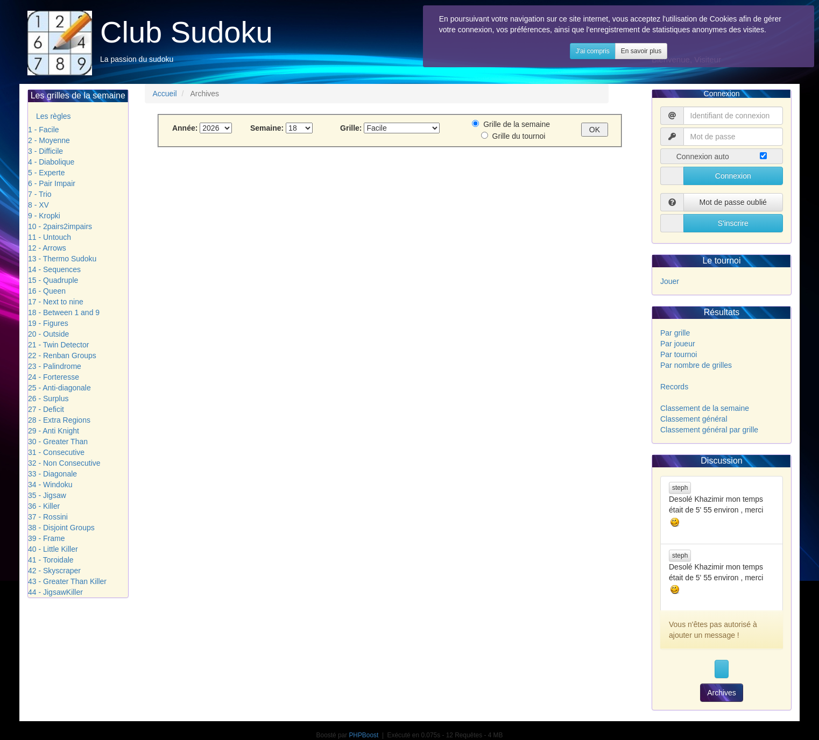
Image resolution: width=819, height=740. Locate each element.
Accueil (165, 93)
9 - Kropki (44, 215)
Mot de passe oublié (733, 202)
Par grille (675, 333)
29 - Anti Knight (53, 430)
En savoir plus (672, 62)
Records (674, 386)
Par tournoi (678, 354)
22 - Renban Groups (62, 355)
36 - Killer (44, 506)
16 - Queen (47, 291)
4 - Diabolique (51, 162)
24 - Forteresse (53, 377)
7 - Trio (40, 194)
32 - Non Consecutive (64, 463)
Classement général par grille (709, 429)
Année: (186, 128)
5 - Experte (46, 172)
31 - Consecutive (56, 452)
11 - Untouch (49, 237)
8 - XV (38, 205)
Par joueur (677, 343)
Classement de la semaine (704, 408)
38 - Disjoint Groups (61, 527)
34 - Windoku (50, 484)
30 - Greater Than (58, 441)
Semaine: (268, 128)
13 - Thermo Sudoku (62, 258)
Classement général (694, 419)
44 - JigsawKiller (55, 592)
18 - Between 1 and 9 (64, 312)
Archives (721, 692)
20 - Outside (48, 334)
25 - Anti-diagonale (59, 387)
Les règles (53, 116)
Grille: (347, 128)
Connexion (733, 176)
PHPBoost (363, 735)
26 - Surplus (48, 398)
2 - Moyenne (49, 140)
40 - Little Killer (53, 549)
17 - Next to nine (55, 301)
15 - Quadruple (53, 280)
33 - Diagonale (52, 473)
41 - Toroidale (51, 560)
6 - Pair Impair (51, 183)
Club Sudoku (186, 32)
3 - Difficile (45, 151)
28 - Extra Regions (59, 420)
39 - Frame (46, 538)
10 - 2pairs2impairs (60, 226)
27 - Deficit (46, 409)
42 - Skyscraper (54, 570)
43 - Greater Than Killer (67, 581)
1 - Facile (43, 129)
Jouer (669, 281)
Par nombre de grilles (696, 365)
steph (680, 488)
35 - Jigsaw (47, 495)
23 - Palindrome (54, 366)
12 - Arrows (47, 248)
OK (594, 129)
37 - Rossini (48, 517)
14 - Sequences (54, 269)
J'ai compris (624, 62)
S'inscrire (733, 223)
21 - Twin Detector (58, 344)
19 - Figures (48, 323)
